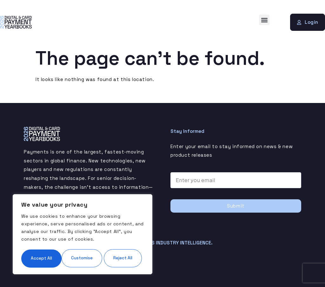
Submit (236, 206)
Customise (51, 239)
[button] (264, 20)
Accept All (82, 258)
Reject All (112, 239)
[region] (82, 225)
